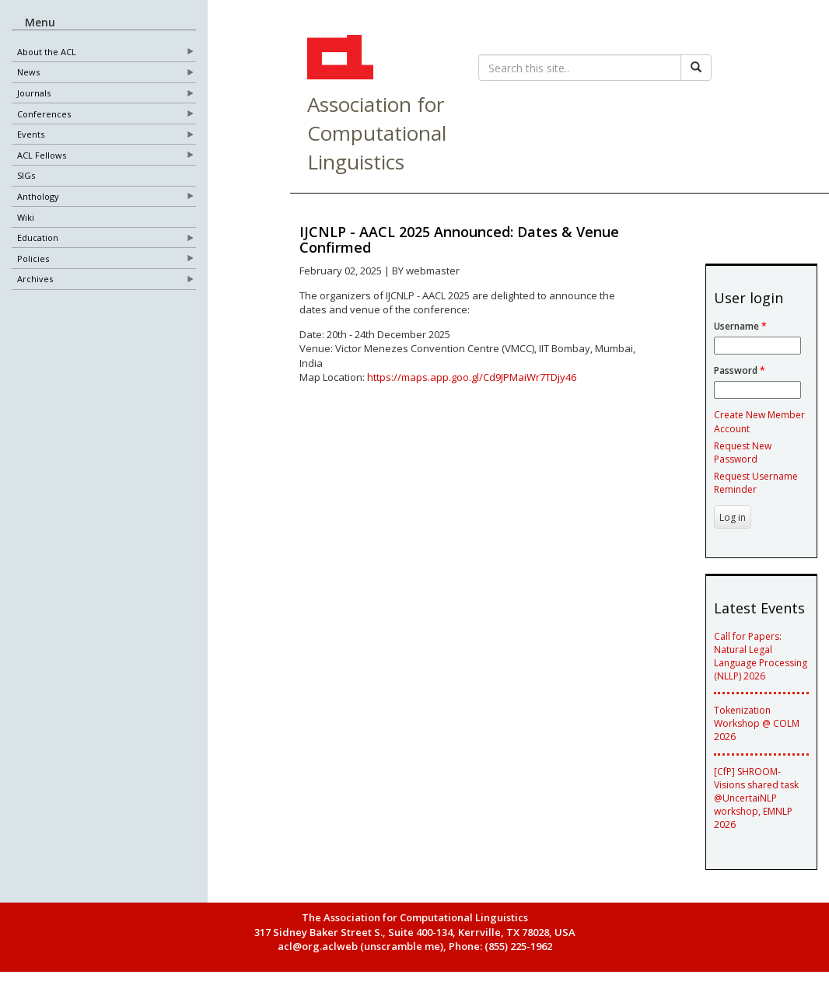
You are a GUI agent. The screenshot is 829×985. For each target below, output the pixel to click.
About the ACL (46, 52)
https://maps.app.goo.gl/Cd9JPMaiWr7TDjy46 (471, 377)
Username (740, 326)
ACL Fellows (41, 155)
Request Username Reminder (756, 483)
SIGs (26, 176)
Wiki (25, 217)
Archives (35, 279)
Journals (34, 94)
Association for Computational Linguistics (376, 133)
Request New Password (742, 452)
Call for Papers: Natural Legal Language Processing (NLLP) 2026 (760, 656)
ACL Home (338, 59)
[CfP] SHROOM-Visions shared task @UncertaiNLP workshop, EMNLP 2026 (756, 798)
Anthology (38, 197)
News (28, 73)
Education (37, 238)
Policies (33, 258)
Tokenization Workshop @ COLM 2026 (756, 723)
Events (30, 135)
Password (739, 370)
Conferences (44, 114)
